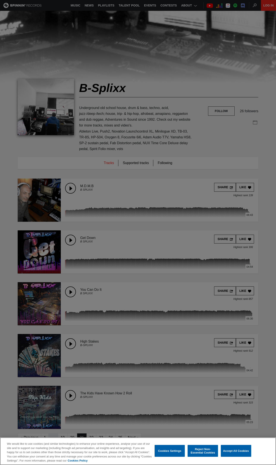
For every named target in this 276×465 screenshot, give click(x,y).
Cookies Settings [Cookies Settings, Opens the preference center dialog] (169, 451)
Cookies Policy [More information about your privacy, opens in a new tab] (78, 460)
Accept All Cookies (236, 451)
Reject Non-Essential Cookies (203, 451)
